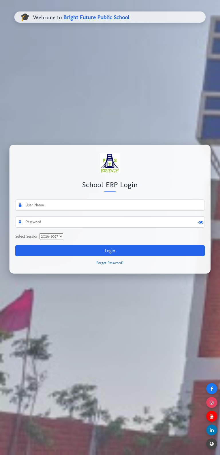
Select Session (26, 236)
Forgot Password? (110, 263)
